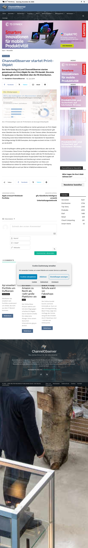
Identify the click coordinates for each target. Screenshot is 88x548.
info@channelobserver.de (51, 369)
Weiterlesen (7, 316)
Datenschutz (44, 282)
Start (3, 50)
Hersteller (10, 50)
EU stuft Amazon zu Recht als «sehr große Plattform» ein (29, 291)
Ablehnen (43, 277)
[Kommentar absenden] (45, 253)
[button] (83, 16)
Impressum (55, 282)
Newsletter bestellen (73, 185)
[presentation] (51, 240)
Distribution (6, 294)
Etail (24, 300)
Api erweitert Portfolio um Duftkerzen (9, 288)
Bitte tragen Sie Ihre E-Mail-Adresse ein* (73, 175)
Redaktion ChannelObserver (15, 78)
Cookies (34, 282)
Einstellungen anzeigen (59, 277)
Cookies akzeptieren (28, 277)
